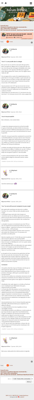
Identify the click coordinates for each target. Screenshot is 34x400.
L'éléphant (14, 170)
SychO (22, 397)
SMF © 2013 (15, 395)
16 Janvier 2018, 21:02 (11, 179)
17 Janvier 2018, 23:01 (11, 346)
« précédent (24, 39)
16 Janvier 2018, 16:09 (11, 57)
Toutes (11, 41)
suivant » (30, 39)
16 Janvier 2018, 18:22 (11, 112)
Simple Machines (23, 395)
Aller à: (9, 379)
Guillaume (10, 37)
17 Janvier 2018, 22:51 (11, 201)
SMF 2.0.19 (8, 395)
